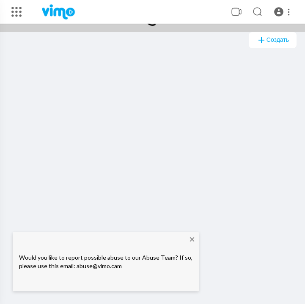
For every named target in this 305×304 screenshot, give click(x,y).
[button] (283, 11)
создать (272, 40)
